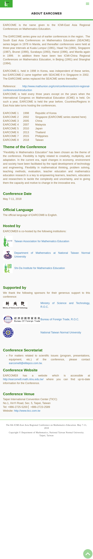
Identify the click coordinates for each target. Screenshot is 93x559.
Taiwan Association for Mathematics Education (41, 241)
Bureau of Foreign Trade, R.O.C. (59, 319)
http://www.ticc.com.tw (27, 410)
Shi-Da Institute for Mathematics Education (39, 268)
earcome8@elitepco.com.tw (25, 363)
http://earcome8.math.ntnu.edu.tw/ (23, 379)
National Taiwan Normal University (60, 332)
